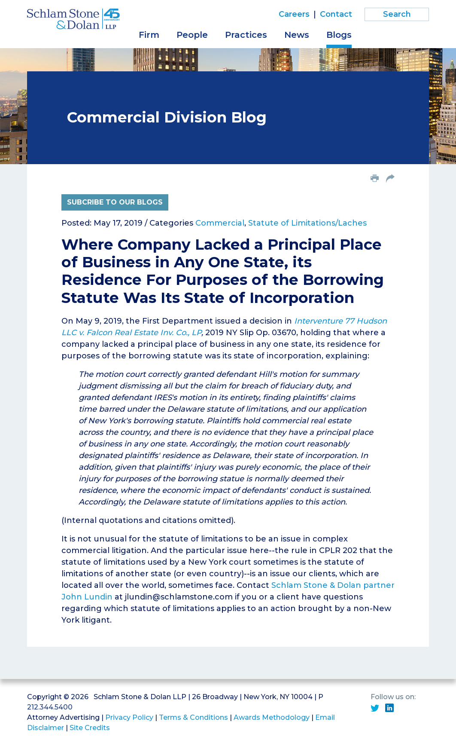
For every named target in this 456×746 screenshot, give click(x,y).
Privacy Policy (129, 717)
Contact (336, 14)
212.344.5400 (50, 707)
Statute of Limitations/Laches (307, 223)
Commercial (219, 223)
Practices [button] (246, 35)
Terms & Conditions (193, 717)
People (192, 35)
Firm (149, 35)
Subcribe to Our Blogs (115, 202)
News (296, 35)
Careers (294, 14)
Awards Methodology (272, 717)
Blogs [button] (339, 35)
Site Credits (90, 728)
